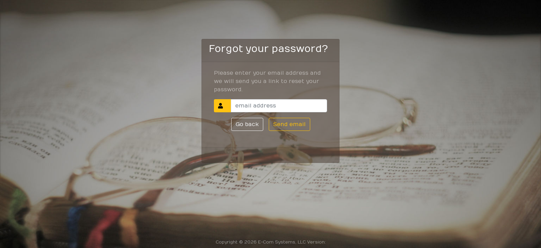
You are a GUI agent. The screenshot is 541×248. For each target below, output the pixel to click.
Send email (289, 124)
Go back (247, 124)
